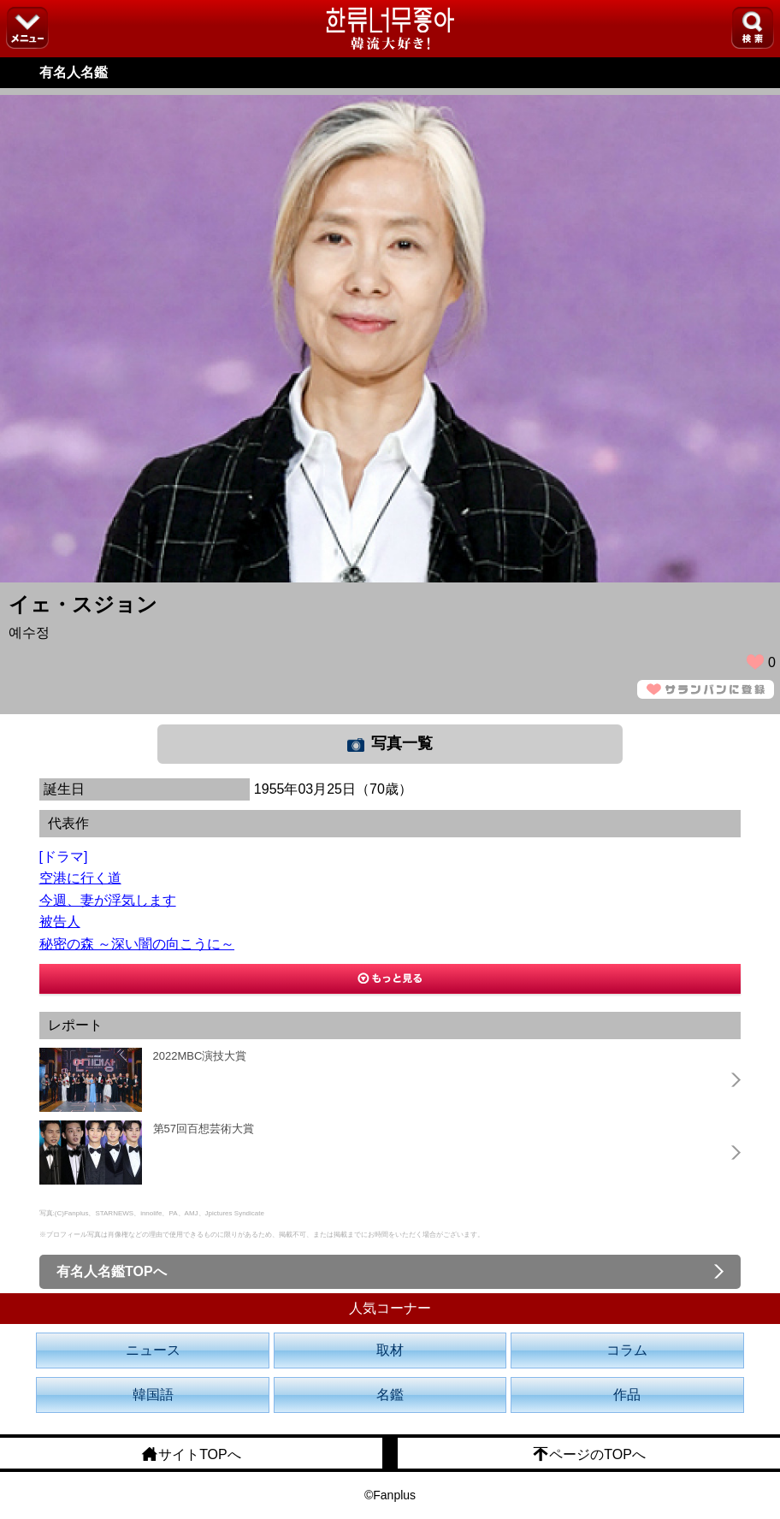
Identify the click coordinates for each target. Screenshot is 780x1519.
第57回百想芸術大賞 (203, 1128)
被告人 (59, 921)
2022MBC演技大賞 (200, 1055)
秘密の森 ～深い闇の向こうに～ (136, 944)
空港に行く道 (80, 878)
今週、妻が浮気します (107, 900)
